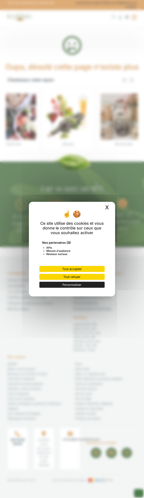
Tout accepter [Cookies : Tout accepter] (72, 269)
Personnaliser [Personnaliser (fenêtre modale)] (71, 285)
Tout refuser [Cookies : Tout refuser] (71, 277)
